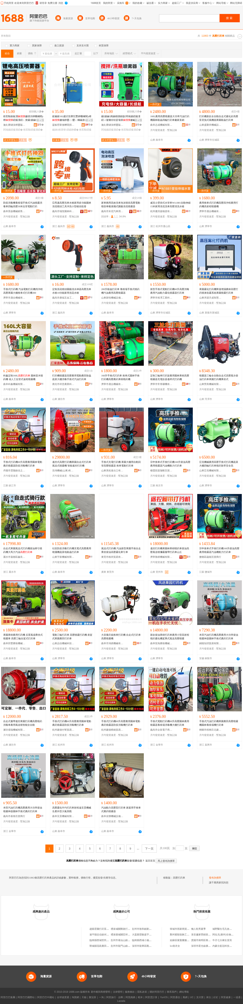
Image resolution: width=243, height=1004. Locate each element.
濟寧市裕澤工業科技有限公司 (161, 297)
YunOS (164, 997)
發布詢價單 (215, 877)
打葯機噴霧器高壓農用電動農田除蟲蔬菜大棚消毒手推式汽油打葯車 (71, 377)
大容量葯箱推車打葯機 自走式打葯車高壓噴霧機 (121, 636)
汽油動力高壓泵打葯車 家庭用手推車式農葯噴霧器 (121, 809)
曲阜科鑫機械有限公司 (14, 384)
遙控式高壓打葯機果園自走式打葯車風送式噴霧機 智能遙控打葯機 (71, 464)
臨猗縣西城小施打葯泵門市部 (148, 940)
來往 (208, 997)
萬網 (185, 997)
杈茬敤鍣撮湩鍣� (33, 129)
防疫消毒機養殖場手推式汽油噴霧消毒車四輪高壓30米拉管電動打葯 (22, 204)
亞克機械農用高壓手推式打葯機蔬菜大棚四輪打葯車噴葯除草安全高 (218, 464)
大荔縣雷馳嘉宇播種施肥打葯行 (149, 934)
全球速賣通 (63, 997)
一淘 (101, 997)
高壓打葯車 (179, 877)
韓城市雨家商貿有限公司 (183, 929)
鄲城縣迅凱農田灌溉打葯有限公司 (108, 946)
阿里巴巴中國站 (45, 997)
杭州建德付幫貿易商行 (63, 729)
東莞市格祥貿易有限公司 (112, 557)
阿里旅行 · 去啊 (114, 997)
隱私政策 (142, 991)
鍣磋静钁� (72, 129)
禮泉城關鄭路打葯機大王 (124, 929)
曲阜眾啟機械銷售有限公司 (14, 211)
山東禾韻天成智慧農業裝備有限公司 (210, 297)
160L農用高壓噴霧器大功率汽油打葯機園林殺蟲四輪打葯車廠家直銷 (169, 118)
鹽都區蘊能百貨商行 (210, 557)
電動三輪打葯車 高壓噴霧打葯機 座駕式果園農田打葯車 (72, 636)
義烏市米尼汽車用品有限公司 (112, 211)
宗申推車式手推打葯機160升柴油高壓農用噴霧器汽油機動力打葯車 (170, 464)
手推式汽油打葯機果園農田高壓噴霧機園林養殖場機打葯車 (218, 723)
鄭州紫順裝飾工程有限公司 (184, 934)
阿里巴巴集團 (8, 997)
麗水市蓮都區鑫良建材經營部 (14, 557)
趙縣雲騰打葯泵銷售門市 (103, 929)
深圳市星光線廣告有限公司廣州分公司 (211, 946)
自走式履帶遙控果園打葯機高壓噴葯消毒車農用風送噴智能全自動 (22, 723)
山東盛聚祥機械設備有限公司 (210, 124)
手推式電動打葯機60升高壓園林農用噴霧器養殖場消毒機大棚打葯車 (169, 723)
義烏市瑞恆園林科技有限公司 (63, 211)
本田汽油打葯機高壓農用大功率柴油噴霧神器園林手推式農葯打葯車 (218, 636)
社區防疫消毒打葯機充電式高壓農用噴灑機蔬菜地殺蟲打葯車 (71, 550)
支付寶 (200, 997)
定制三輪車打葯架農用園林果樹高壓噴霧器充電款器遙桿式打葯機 (169, 377)
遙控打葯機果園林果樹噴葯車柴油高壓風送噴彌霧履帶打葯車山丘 (169, 550)
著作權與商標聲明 (100, 991)
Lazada (121, 1001)
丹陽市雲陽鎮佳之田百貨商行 (14, 470)
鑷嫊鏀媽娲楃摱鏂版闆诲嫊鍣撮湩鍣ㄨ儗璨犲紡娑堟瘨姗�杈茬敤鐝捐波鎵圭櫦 (121, 118)
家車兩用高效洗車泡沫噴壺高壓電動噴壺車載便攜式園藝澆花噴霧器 (120, 204)
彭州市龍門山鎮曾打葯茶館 (125, 946)
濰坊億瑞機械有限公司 (14, 729)
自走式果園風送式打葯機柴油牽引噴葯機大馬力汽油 (22, 550)
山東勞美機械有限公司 (210, 384)
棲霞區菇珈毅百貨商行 (161, 470)
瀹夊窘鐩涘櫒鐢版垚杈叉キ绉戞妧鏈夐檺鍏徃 (14, 124)
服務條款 (130, 991)
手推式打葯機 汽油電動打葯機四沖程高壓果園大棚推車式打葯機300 (23, 291)
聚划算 (92, 997)
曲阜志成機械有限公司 (161, 124)
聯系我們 (172, 991)
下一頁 (149, 848)
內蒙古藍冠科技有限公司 (225, 946)
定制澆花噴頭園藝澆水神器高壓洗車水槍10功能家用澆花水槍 (71, 291)
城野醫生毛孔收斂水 (223, 929)
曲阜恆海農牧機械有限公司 (161, 643)
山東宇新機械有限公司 (63, 557)
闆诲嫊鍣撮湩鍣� (13, 129)
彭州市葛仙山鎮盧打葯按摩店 (126, 940)
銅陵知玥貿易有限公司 (210, 643)
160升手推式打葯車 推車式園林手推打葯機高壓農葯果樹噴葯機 (120, 377)
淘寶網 (75, 997)
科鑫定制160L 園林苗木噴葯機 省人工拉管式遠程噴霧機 (23, 377)
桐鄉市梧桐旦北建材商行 (210, 729)
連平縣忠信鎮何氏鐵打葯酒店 (105, 934)
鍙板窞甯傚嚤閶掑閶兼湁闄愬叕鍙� (63, 124)
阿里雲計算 (151, 997)
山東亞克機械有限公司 (210, 470)
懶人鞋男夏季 (198, 929)
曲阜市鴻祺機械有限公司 (112, 643)
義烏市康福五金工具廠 (63, 297)
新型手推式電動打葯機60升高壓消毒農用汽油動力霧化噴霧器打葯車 (169, 291)
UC (192, 997)
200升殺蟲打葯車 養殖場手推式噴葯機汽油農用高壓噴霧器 (120, 291)
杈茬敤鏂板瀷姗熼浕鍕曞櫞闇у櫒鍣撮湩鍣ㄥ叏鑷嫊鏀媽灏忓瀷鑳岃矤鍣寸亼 (23, 118)
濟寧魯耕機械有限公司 (161, 557)
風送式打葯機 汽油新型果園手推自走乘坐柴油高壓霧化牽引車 (121, 550)
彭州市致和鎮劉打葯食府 (145, 929)
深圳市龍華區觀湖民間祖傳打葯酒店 (151, 946)
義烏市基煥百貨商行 (14, 816)
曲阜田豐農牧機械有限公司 (14, 643)
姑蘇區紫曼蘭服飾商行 (182, 940)
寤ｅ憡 (40, 120)
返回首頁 (150, 860)
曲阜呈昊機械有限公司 (63, 816)
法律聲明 (118, 991)
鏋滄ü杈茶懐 (59, 129)
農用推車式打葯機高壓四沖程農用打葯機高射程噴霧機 (218, 204)
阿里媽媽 (130, 997)
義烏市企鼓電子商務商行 (161, 729)
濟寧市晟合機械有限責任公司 (210, 211)
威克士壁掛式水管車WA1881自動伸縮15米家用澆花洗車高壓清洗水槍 (170, 204)
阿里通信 (175, 997)
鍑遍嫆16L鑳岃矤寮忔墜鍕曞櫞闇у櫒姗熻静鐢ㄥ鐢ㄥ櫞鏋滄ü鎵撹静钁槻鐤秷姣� (71, 118)
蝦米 (140, 997)
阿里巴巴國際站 (26, 997)
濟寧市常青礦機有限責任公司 (161, 384)
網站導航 (184, 991)
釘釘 (215, 997)
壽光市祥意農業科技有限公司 (63, 384)
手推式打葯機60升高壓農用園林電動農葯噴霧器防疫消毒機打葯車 (22, 464)
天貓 (84, 997)
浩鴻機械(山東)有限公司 (63, 470)
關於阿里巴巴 (157, 991)
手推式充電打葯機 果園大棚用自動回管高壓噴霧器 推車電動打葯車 (121, 464)
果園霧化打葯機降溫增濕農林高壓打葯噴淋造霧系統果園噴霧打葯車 (218, 291)
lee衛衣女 (175, 946)
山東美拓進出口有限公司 (112, 470)
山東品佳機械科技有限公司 (63, 643)
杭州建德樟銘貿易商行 (112, 729)
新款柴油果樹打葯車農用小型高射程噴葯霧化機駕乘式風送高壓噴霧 (169, 636)
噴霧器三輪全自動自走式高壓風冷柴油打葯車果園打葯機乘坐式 (218, 377)
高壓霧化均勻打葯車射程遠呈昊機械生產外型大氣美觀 (71, 809)
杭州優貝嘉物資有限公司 (161, 211)
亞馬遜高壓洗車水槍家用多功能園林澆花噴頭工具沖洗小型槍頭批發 (71, 204)
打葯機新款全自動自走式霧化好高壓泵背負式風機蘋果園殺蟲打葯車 (218, 118)
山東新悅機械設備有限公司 (112, 297)
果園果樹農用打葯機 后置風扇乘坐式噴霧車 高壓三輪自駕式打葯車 (23, 636)
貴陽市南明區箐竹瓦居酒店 (205, 940)
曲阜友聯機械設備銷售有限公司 (112, 816)
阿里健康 (226, 997)
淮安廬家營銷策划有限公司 (205, 934)
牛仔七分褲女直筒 (222, 940)
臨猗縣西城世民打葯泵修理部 (105, 940)
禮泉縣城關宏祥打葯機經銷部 (126, 934)
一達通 (237, 997)
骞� (40, 124)
